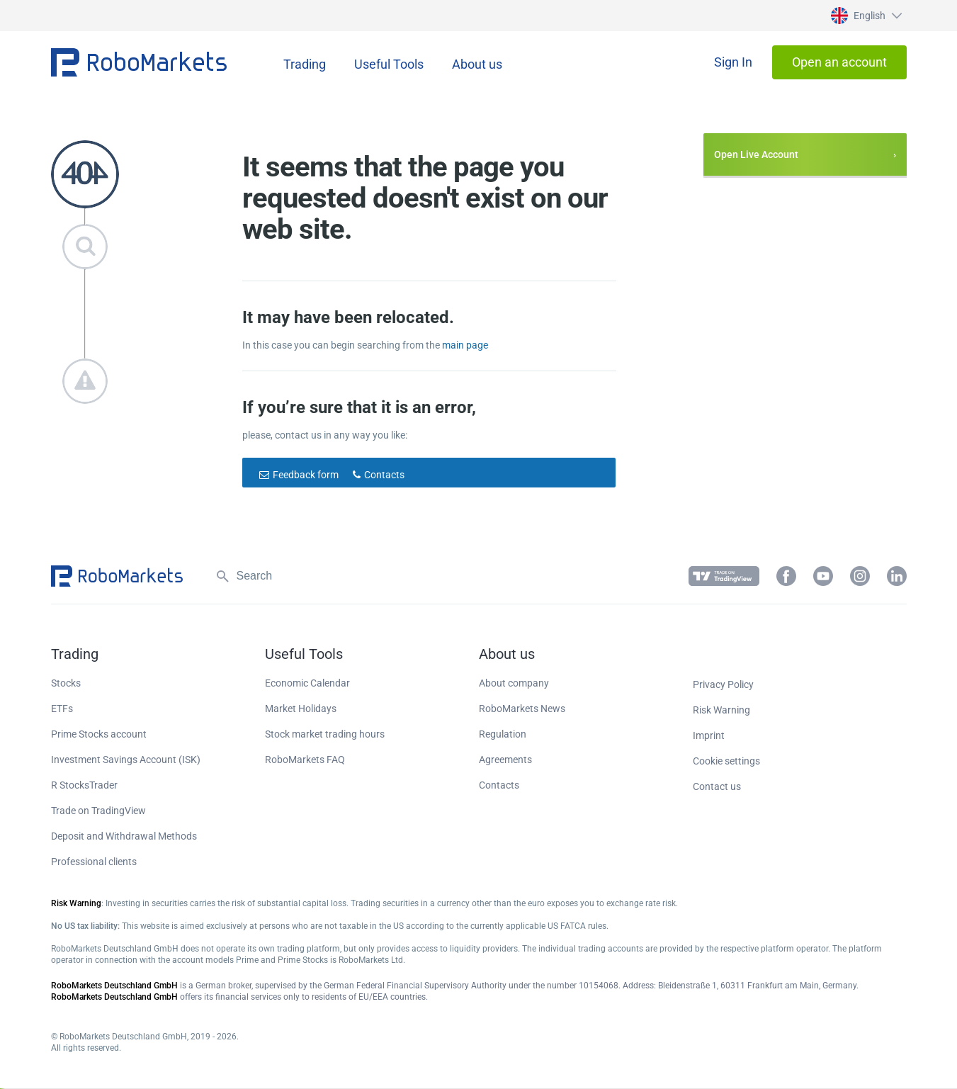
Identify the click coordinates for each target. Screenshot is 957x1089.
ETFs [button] (62, 708)
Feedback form (306, 474)
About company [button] (514, 683)
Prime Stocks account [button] (99, 734)
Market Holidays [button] (300, 708)
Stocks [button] (66, 683)
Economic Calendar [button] (307, 683)
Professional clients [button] (94, 861)
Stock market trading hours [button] (325, 734)
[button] (864, 15)
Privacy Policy (723, 684)
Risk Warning (721, 710)
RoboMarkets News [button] (522, 708)
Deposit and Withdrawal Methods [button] (124, 836)
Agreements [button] (505, 759)
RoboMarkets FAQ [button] (305, 759)
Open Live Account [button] (756, 154)
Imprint (709, 735)
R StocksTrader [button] (84, 785)
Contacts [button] (499, 785)
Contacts (384, 474)
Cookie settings (726, 761)
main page (465, 345)
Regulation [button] (502, 734)
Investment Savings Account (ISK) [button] (125, 759)
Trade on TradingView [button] (98, 810)
